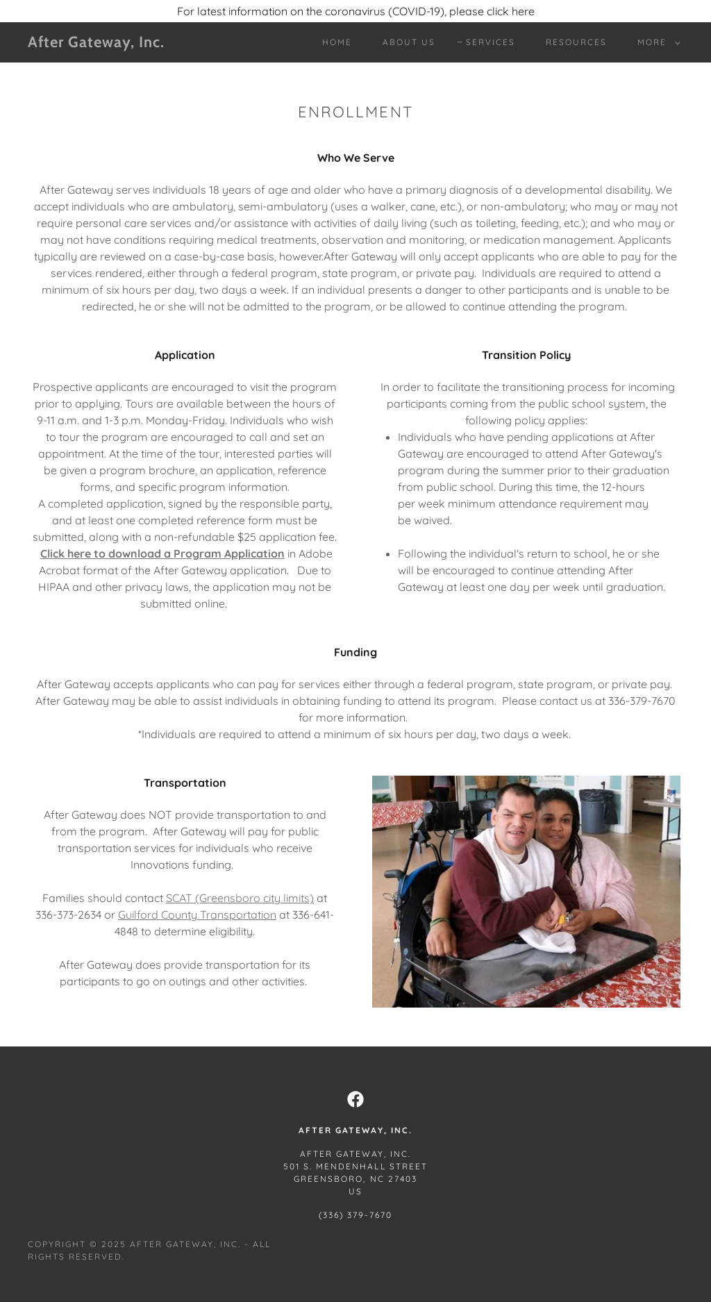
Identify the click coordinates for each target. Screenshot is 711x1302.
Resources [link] (576, 42)
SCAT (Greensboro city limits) (240, 898)
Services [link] (490, 42)
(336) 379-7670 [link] (355, 1215)
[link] (115, 43)
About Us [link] (409, 42)
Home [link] (337, 42)
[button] (656, 42)
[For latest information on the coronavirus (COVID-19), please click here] (355, 11)
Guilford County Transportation (197, 914)
